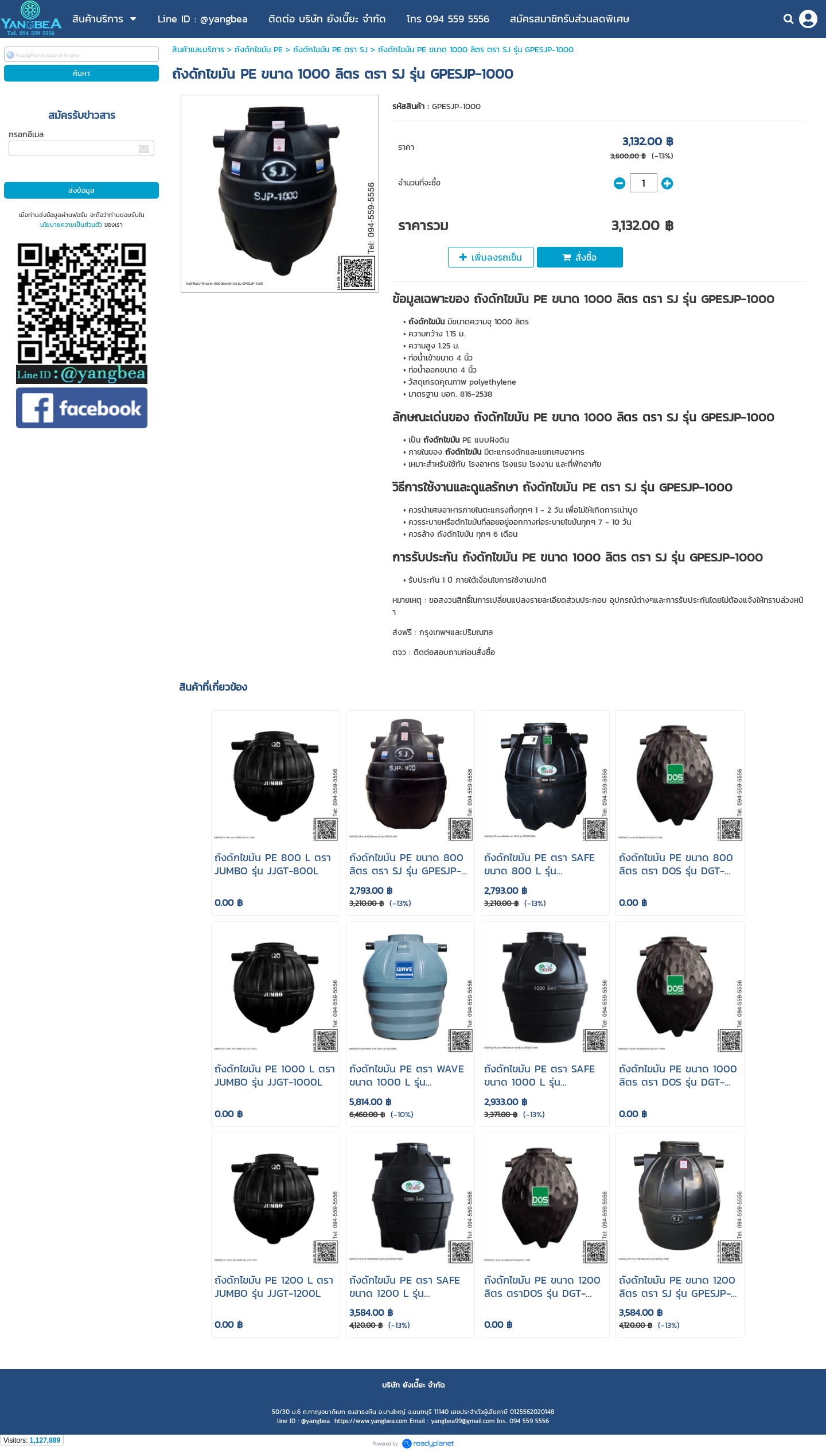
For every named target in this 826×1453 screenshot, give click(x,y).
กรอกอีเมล (26, 135)
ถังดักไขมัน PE (259, 50)
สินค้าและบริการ (198, 50)
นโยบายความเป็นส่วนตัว (71, 224)
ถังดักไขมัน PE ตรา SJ (330, 50)
